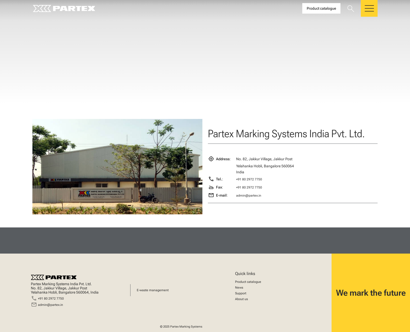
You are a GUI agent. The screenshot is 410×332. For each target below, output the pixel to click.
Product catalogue (248, 282)
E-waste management (153, 290)
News (239, 287)
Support (240, 293)
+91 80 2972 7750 (249, 179)
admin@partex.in (248, 195)
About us (241, 299)
